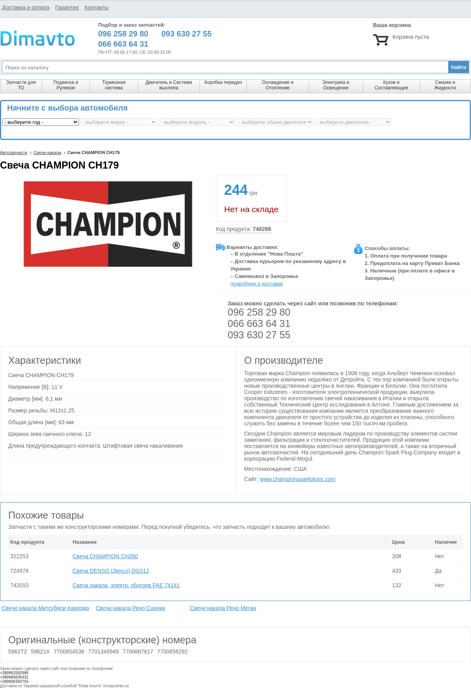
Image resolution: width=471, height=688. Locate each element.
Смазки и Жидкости (445, 85)
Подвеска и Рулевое (65, 85)
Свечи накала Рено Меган (223, 608)
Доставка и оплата (25, 7)
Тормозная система (114, 85)
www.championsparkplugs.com (297, 479)
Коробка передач (223, 82)
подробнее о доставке (256, 284)
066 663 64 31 (259, 323)
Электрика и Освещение (335, 85)
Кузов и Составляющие (391, 85)
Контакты (96, 7)
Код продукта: (243, 229)
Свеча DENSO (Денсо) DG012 (111, 571)
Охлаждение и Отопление (278, 85)
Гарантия (67, 7)
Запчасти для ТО (21, 85)
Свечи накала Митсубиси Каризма (45, 608)
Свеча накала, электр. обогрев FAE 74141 (126, 585)
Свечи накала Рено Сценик (130, 608)
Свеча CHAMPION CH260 (105, 556)
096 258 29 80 (259, 312)
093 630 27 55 (259, 334)
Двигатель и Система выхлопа (169, 85)
